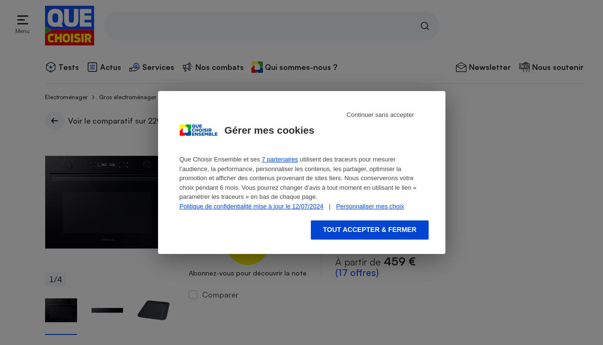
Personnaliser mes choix (370, 206)
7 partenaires (280, 159)
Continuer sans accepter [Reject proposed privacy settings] (380, 114)
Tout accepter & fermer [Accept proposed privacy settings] (369, 229)
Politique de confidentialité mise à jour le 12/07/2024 (252, 206)
